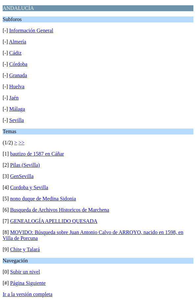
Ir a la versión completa (27, 294)
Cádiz (15, 53)
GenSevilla (22, 176)
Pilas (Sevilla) (25, 165)
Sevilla (16, 120)
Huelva (16, 86)
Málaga (17, 109)
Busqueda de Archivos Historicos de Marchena (59, 210)
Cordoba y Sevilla (29, 187)
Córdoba (18, 64)
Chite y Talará (25, 249)
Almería (17, 42)
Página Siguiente (28, 283)
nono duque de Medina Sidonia (43, 198)
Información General (31, 30)
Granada (18, 75)
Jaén (13, 98)
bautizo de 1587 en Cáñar (37, 154)
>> (21, 142)
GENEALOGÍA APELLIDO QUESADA (54, 221)
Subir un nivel (25, 272)
